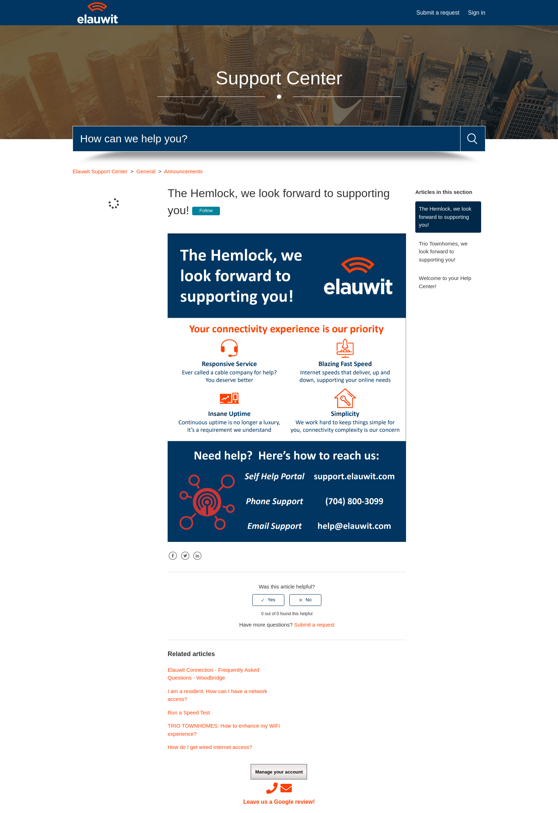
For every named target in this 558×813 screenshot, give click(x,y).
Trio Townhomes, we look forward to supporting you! (443, 252)
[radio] (268, 600)
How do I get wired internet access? (210, 747)
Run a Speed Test (189, 712)
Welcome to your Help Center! (445, 282)
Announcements (183, 171)
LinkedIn (197, 561)
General (145, 171)
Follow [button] (206, 210)
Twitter (185, 561)
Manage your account (279, 772)
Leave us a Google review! (279, 802)
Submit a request (437, 13)
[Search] (266, 138)
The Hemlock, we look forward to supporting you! (445, 217)
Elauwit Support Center (100, 171)
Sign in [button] (476, 13)
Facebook (173, 561)
